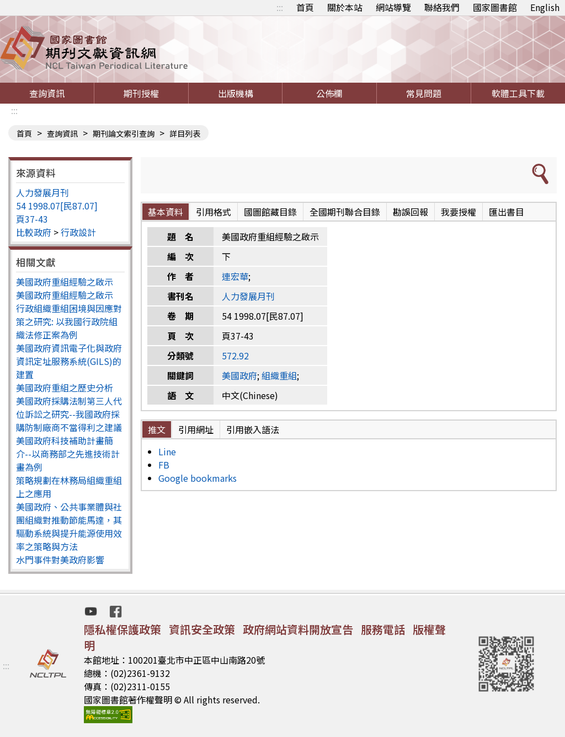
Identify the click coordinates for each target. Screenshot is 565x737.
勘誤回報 (410, 211)
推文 (157, 429)
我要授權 (458, 211)
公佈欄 (329, 93)
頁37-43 (32, 218)
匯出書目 (506, 211)
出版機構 (235, 93)
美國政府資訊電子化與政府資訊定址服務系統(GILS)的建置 (69, 361)
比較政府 (33, 232)
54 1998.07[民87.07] (57, 205)
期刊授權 (141, 93)
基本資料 (165, 211)
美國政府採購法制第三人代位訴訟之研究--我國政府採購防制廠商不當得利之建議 (69, 414)
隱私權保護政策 (122, 629)
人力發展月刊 (42, 192)
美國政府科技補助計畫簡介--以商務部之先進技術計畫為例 (68, 454)
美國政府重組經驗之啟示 (64, 281)
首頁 (305, 7)
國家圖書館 (495, 7)
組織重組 (279, 375)
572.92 (235, 355)
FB (163, 464)
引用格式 (213, 211)
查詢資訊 (47, 93)
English (544, 7)
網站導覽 (393, 7)
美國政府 (239, 375)
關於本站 (345, 7)
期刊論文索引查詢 (123, 133)
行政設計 (78, 232)
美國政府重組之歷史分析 (64, 387)
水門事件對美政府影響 (60, 559)
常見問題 (423, 93)
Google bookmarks (197, 478)
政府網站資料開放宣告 (298, 629)
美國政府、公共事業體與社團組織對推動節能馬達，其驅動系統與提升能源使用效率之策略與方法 (69, 526)
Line (167, 451)
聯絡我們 (442, 7)
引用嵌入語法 (252, 429)
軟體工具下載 (518, 93)
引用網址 (196, 429)
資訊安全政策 (202, 629)
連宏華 (235, 276)
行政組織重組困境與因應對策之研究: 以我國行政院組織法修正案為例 (69, 321)
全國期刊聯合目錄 (345, 211)
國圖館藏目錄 (270, 211)
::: (279, 7)
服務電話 (383, 629)
